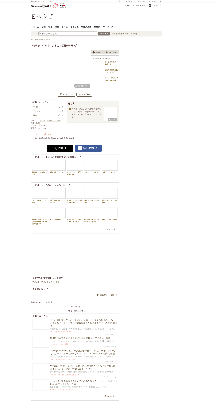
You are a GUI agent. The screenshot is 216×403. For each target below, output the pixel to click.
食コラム (74, 27)
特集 (50, 27)
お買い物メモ (111, 52)
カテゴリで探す (131, 34)
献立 (44, 27)
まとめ (65, 27)
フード (52, 332)
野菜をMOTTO (61, 359)
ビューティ (133, 1)
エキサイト (156, 6)
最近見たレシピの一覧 (109, 295)
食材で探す (118, 34)
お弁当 (42, 121)
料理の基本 (86, 27)
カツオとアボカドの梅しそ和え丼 (75, 195)
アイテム (53, 374)
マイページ (108, 27)
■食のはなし (61, 374)
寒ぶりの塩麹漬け (58, 214)
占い (139, 1)
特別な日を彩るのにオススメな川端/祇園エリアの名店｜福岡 (80, 338)
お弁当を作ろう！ (73, 374)
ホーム (36, 27)
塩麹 (57, 282)
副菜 (38, 123)
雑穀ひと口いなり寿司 (110, 214)
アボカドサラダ (47, 282)
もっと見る (113, 229)
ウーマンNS (67, 332)
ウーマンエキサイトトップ (136, 6)
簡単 (57, 27)
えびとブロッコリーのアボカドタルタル (75, 215)
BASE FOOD (54, 390)
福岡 (66, 344)
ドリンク (59, 332)
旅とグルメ (60, 344)
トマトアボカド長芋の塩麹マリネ (75, 167)
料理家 (97, 27)
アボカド (36, 282)
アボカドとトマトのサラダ (110, 167)
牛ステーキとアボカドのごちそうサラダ (92, 215)
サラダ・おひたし (54, 121)
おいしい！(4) (68, 94)
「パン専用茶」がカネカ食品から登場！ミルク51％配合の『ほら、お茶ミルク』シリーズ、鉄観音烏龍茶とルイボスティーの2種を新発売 (84, 323)
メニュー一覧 (156, 1)
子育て (119, 1)
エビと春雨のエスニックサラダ (58, 195)
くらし (125, 1)
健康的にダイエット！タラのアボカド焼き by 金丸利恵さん (40, 216)
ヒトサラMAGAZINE (109, 346)
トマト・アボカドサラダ (92, 167)
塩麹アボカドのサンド (58, 166)
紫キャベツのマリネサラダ (92, 195)
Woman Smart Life (110, 334)
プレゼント (146, 1)
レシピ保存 (86, 94)
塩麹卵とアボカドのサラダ (40, 167)
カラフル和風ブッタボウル (40, 195)
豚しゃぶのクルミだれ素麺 (110, 195)
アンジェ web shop (110, 377)
